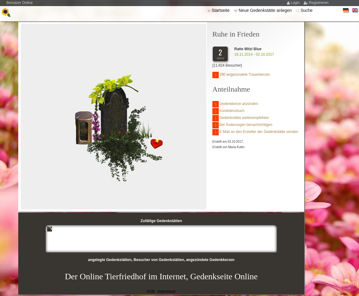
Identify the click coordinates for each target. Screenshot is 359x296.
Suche (307, 10)
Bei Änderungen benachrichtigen (242, 125)
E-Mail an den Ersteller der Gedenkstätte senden (255, 132)
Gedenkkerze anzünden (235, 104)
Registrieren (319, 3)
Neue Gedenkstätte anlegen (266, 10)
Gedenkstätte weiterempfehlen (240, 118)
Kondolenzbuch (228, 111)
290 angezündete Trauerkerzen (241, 75)
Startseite (221, 10)
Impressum (167, 291)
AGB (151, 291)
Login (296, 3)
